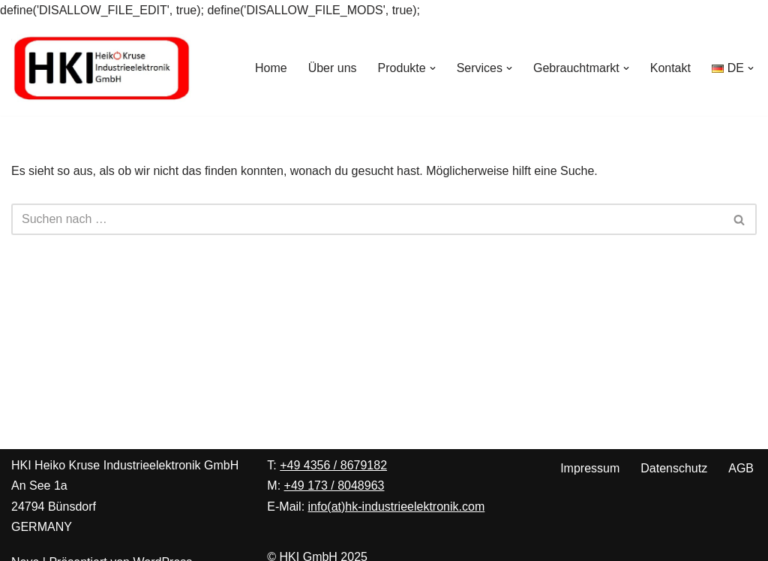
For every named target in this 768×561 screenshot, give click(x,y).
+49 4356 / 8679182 (333, 465)
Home (271, 68)
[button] (433, 68)
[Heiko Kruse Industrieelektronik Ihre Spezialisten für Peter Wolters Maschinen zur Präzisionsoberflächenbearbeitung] (101, 68)
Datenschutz (673, 468)
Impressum (590, 468)
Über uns (332, 68)
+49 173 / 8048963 (334, 485)
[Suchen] (367, 219)
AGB (741, 468)
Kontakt (670, 68)
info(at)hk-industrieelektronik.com (396, 506)
